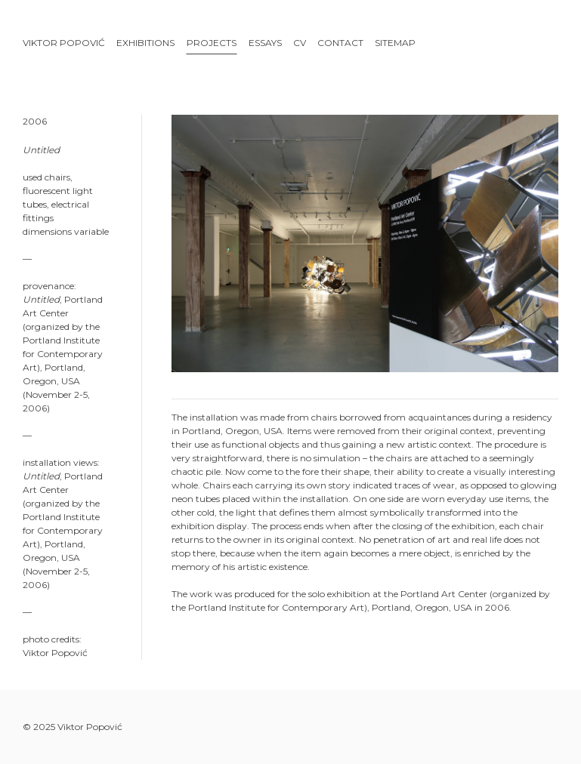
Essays (265, 42)
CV (299, 42)
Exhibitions (145, 42)
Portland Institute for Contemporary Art (276, 607)
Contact (340, 42)
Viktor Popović (64, 42)
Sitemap (395, 42)
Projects (211, 42)
